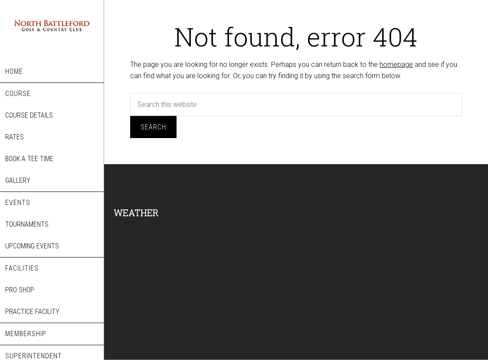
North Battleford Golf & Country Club (52, 30)
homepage (396, 64)
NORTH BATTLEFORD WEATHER (187, 257)
